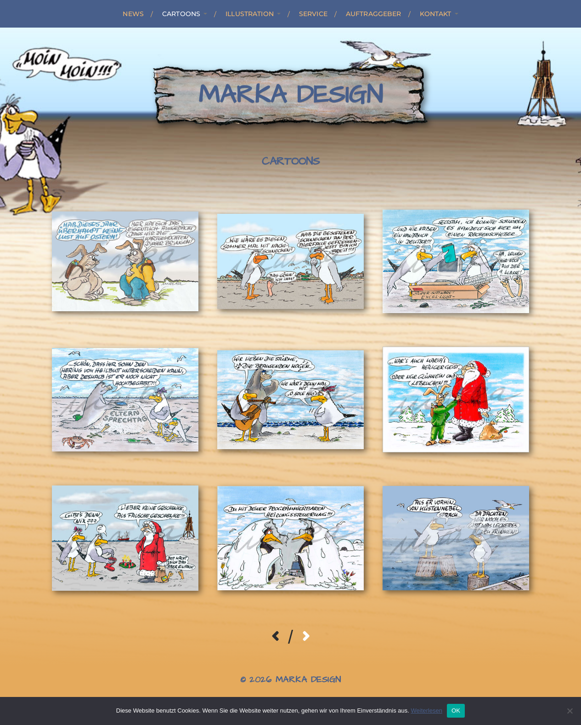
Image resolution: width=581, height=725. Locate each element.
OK (455, 710)
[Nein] (569, 710)
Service (313, 14)
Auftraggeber (373, 14)
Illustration (250, 14)
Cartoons (181, 14)
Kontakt (435, 14)
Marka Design (290, 95)
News (133, 14)
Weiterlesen (426, 710)
